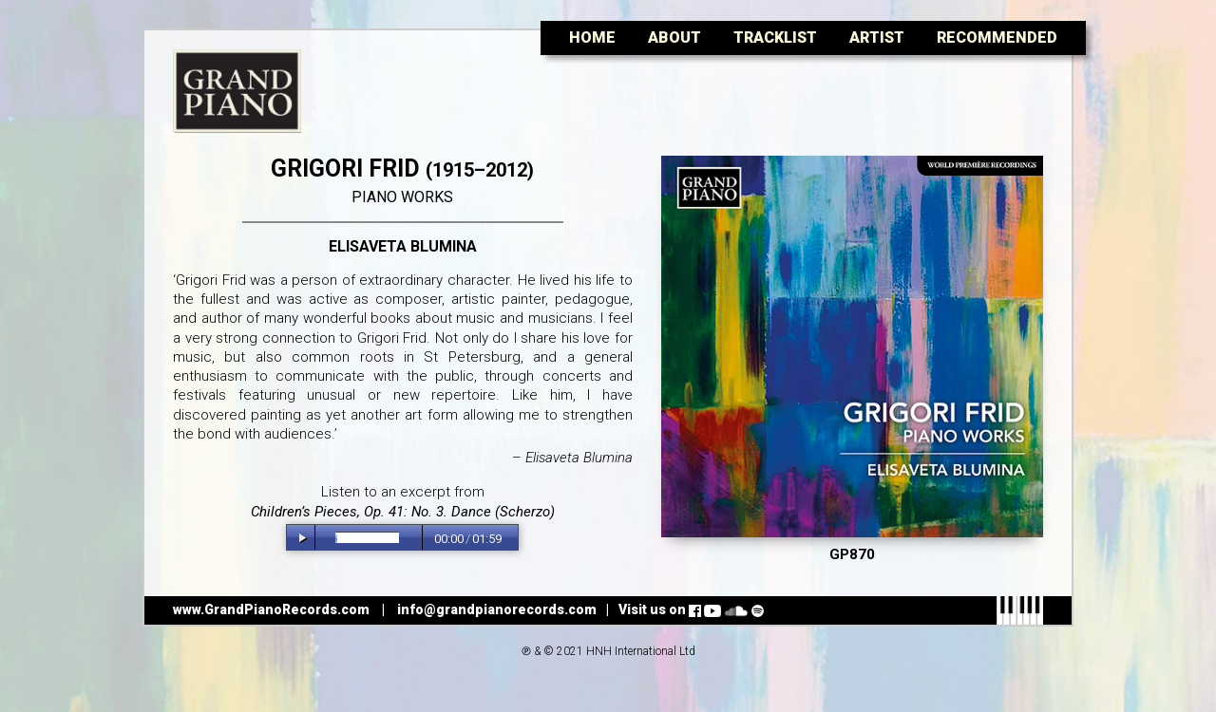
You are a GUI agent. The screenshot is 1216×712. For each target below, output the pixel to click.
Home (592, 37)
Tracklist (775, 37)
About (674, 37)
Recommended (997, 37)
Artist (876, 37)
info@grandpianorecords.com (497, 609)
